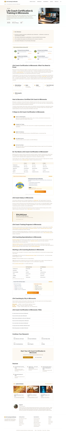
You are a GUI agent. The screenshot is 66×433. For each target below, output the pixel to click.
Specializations (46, 1)
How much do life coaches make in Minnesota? (33, 315)
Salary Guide (21, 421)
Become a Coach (33, 1)
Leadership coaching (34, 240)
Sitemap (49, 423)
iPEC (52, 227)
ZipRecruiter (36, 200)
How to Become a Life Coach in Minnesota (13, 4)
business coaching (15, 246)
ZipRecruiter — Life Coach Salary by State (34, 367)
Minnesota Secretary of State (31, 255)
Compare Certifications (28, 357)
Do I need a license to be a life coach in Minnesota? (33, 313)
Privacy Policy (50, 421)
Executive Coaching (37, 418)
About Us (49, 418)
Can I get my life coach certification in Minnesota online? (33, 325)
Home (5, 4)
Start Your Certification (40, 191)
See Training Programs (38, 357)
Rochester (14, 306)
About (36, 430)
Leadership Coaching (37, 425)
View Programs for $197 (33, 292)
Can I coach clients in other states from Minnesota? (33, 323)
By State (52, 1)
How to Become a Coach (23, 418)
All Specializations (36, 426)
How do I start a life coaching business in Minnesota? (33, 320)
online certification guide (47, 232)
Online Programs (21, 423)
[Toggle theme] (61, 1)
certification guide (25, 159)
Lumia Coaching (15, 228)
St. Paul (13, 305)
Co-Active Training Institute (23, 228)
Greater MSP (44, 76)
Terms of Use (50, 422)
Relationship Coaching (37, 422)
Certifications (39, 1)
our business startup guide (18, 263)
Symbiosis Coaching (33, 228)
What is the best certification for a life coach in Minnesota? (33, 318)
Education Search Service (45, 228)
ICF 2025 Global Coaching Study (20, 367)
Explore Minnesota (20, 72)
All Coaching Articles (49, 383)
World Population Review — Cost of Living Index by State (48, 368)
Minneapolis (14, 304)
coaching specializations (35, 246)
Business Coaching (37, 423)
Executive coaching (15, 239)
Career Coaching (36, 421)
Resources (57, 1)
